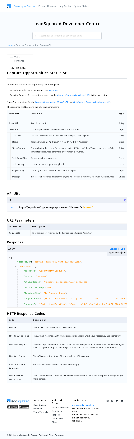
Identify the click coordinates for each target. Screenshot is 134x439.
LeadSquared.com (60, 407)
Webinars (37, 408)
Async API (53, 90)
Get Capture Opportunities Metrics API (91, 102)
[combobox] (67, 35)
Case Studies (39, 404)
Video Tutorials (40, 412)
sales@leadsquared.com (83, 405)
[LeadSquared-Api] (21, 6)
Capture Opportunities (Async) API (73, 95)
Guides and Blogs (57, 420)
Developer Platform (57, 413)
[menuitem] (47, 6)
